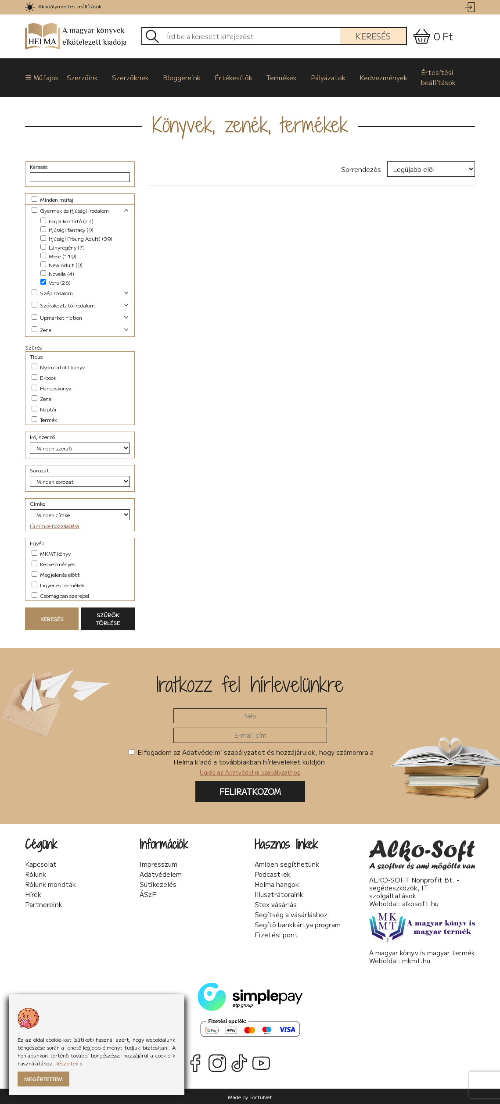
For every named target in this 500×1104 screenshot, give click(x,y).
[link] (30, 7)
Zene (41, 328)
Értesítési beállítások (433, 76)
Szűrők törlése (108, 617)
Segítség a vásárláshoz (291, 913)
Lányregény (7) (62, 246)
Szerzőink (82, 76)
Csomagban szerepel (60, 594)
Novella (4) (57, 272)
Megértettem (43, 1079)
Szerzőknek (129, 76)
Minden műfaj (52, 198)
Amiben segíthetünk (287, 863)
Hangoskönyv (51, 387)
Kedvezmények (379, 76)
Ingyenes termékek (58, 584)
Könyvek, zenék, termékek (250, 123)
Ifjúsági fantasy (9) (67, 228)
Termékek (278, 76)
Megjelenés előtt (56, 573)
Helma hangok (277, 883)
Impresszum (158, 863)
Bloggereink (180, 76)
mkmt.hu (416, 959)
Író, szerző (42, 435)
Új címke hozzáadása (54, 525)
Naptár (44, 408)
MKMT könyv (51, 552)
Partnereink (43, 903)
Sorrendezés (361, 168)
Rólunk (35, 873)
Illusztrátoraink (279, 893)
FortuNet (260, 1095)
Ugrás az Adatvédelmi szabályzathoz (250, 771)
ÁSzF (148, 893)
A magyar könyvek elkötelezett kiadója (76, 36)
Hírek (33, 893)
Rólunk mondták (50, 883)
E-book (44, 376)
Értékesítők (231, 76)
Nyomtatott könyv (58, 366)
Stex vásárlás (276, 903)
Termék (45, 418)
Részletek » (69, 1063)
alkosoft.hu (420, 902)
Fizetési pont (276, 933)
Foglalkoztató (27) (67, 220)
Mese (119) (58, 255)
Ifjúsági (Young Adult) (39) (76, 237)
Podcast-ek (273, 873)
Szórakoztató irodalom (63, 304)
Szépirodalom (52, 292)
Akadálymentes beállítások (70, 6)
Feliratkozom (250, 790)
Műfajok (39, 76)
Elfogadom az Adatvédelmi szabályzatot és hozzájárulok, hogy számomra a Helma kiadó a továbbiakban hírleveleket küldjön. (251, 760)
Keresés (373, 36)
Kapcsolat (41, 863)
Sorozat (39, 469)
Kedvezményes (53, 563)
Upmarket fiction (57, 316)
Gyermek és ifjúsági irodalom (70, 209)
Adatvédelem (161, 873)
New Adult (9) (61, 264)
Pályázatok (324, 76)
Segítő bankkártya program (298, 923)
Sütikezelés (158, 883)
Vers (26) (55, 281)
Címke (37, 502)
